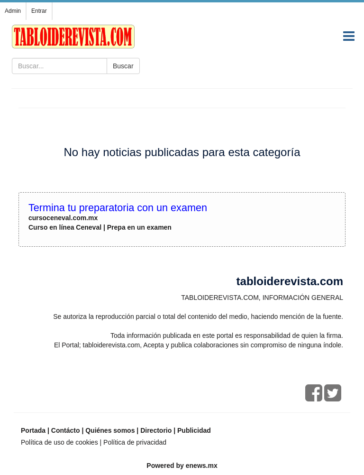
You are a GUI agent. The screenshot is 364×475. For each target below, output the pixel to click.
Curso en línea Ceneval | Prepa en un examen (100, 227)
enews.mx (202, 465)
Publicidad (194, 430)
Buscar (123, 66)
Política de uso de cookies (59, 442)
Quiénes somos (110, 430)
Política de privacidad (134, 442)
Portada (33, 430)
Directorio (156, 430)
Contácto (65, 430)
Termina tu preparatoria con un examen (117, 208)
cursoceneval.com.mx (63, 218)
